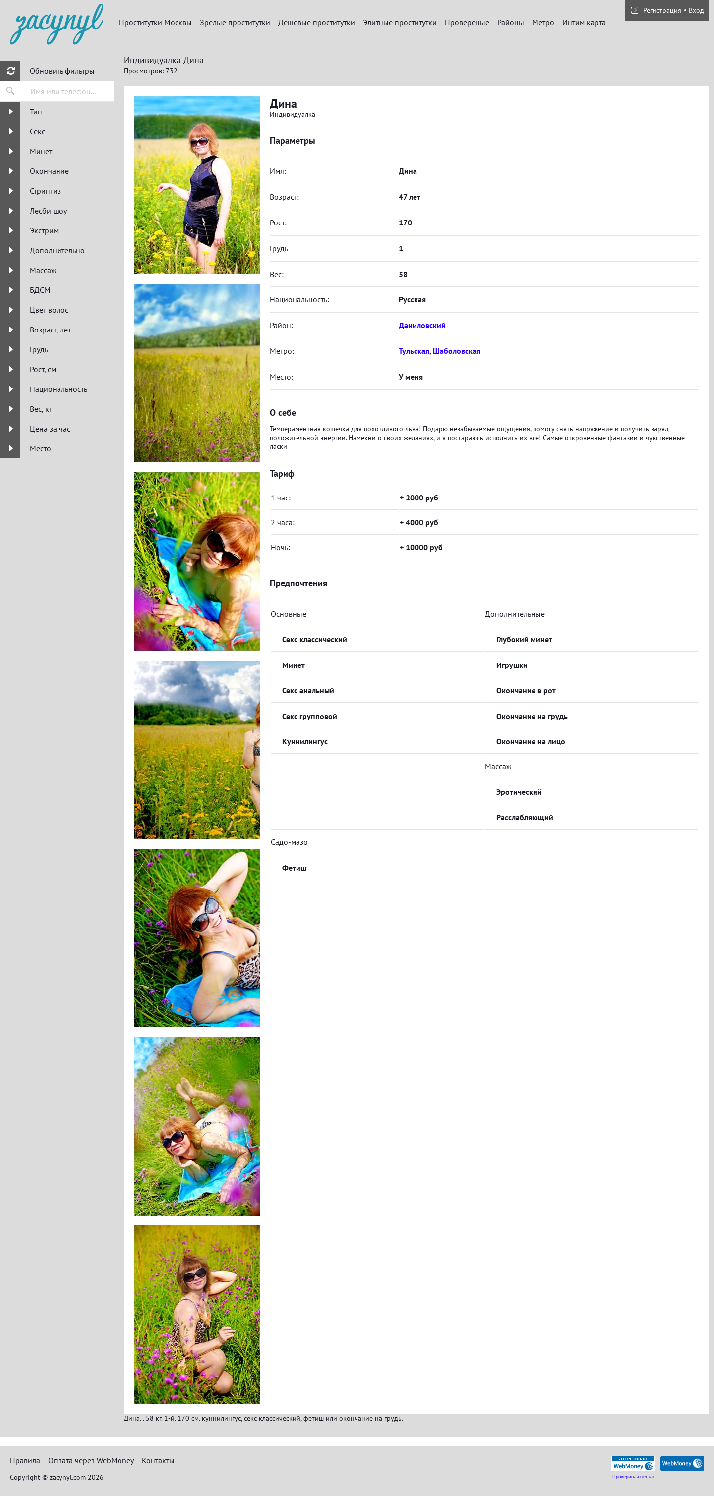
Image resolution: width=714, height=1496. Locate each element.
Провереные (467, 22)
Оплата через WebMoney (91, 1460)
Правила (25, 1460)
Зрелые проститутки (235, 22)
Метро (543, 22)
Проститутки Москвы (155, 22)
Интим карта (584, 22)
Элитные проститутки (400, 22)
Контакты (158, 1460)
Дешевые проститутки (316, 22)
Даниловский (422, 325)
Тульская (414, 351)
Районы (510, 22)
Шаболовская (456, 351)
